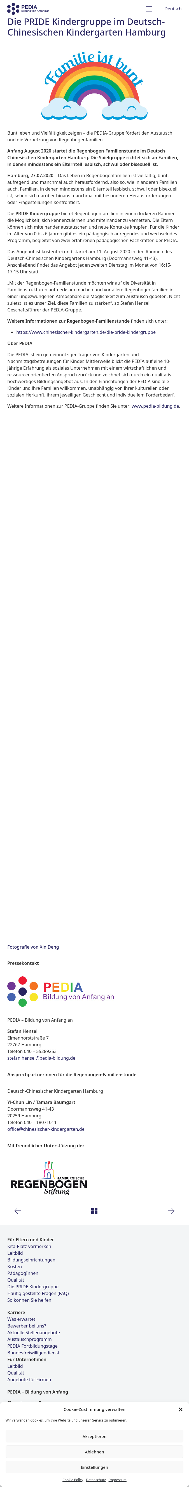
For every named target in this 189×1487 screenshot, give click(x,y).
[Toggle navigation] (149, 9)
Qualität (15, 1280)
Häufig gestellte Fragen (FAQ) (38, 1293)
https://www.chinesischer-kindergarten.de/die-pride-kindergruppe (86, 332)
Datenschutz (96, 1479)
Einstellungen (94, 1467)
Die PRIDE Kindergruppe (33, 1287)
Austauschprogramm (29, 1339)
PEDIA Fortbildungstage (32, 1346)
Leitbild (15, 1253)
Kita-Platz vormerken (29, 1246)
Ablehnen (94, 1452)
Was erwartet (21, 1319)
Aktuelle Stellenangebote (33, 1332)
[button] (180, 1409)
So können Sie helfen (29, 1300)
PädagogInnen (22, 1273)
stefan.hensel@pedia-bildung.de (41, 1058)
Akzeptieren (95, 1436)
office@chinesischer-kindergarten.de (45, 1129)
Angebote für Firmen (29, 1379)
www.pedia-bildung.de (155, 406)
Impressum (118, 1479)
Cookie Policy (72, 1479)
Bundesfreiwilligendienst (33, 1353)
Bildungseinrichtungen (31, 1260)
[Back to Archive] (94, 1211)
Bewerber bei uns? (26, 1326)
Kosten (14, 1266)
